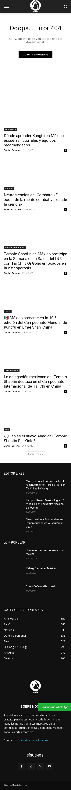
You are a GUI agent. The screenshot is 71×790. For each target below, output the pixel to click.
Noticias (9, 188)
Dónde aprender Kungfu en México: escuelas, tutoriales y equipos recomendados (34, 140)
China (7, 311)
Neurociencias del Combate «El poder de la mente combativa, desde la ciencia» (35, 200)
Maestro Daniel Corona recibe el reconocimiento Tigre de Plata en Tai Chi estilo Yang (46, 485)
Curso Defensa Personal (40, 586)
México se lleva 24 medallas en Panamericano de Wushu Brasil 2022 (44, 523)
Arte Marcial (10, 129)
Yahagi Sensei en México (41, 568)
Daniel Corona (12, 150)
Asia (7, 429)
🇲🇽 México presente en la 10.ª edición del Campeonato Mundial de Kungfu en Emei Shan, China (35, 322)
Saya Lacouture (12, 209)
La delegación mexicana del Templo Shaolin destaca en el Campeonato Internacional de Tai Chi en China (35, 382)
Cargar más (35, 454)
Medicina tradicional (15, 247)
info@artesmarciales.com (32, 740)
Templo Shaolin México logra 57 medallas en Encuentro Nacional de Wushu (45, 504)
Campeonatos (11, 370)
